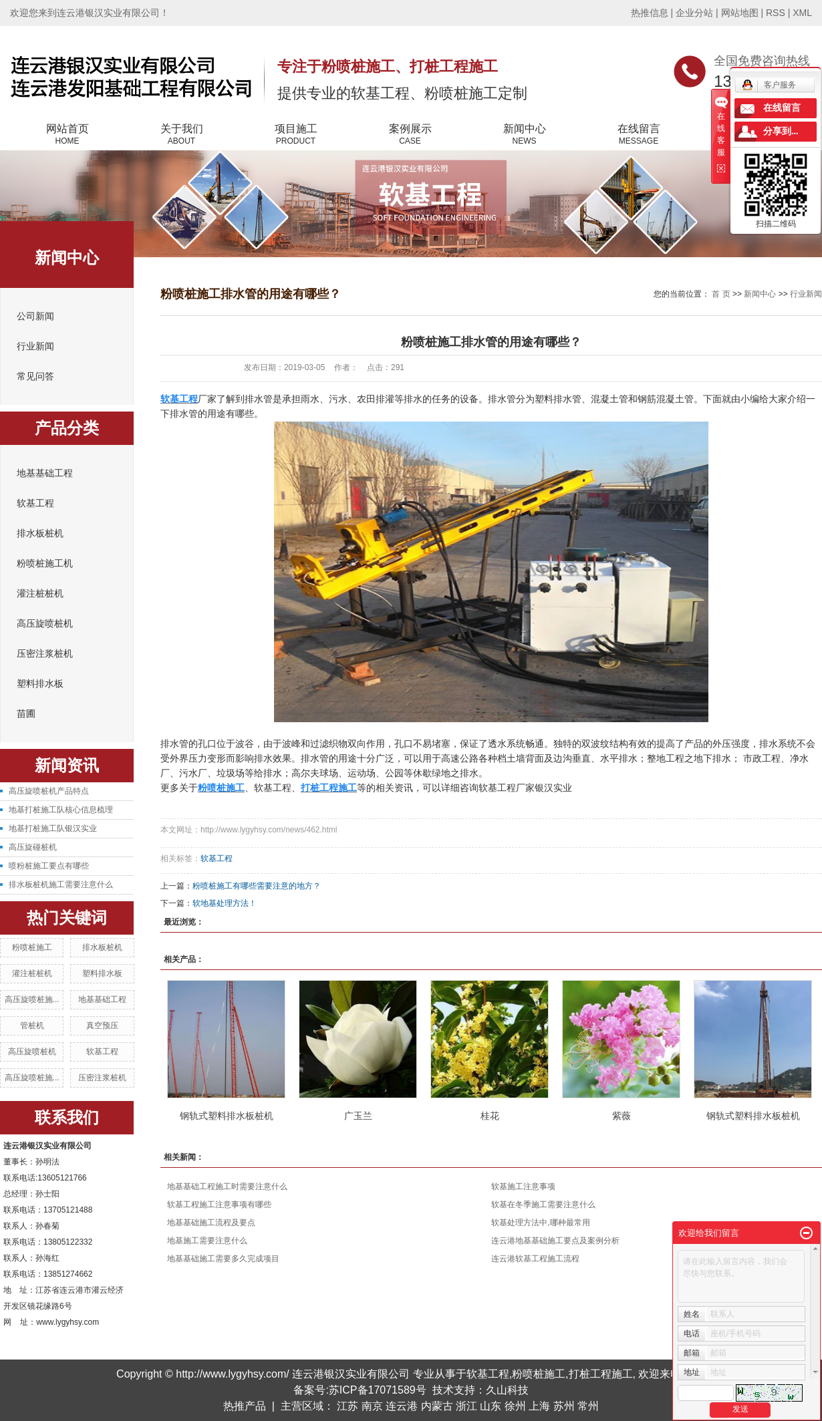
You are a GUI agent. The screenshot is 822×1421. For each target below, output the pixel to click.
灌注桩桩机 (40, 594)
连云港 (402, 1406)
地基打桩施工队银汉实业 (53, 828)
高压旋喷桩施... (32, 999)
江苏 (347, 1406)
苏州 (564, 1406)
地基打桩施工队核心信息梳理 (61, 809)
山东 (490, 1406)
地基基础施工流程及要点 (211, 1222)
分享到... (781, 131)
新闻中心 (524, 135)
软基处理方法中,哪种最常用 (540, 1222)
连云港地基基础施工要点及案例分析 (555, 1240)
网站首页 (67, 135)
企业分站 (694, 12)
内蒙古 (437, 1406)
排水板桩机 (40, 533)
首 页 (721, 294)
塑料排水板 (40, 684)
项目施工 (296, 135)
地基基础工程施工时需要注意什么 (227, 1186)
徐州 (515, 1406)
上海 (539, 1406)
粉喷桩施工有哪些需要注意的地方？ (256, 886)
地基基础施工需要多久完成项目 (223, 1258)
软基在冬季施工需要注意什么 (543, 1204)
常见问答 (35, 376)
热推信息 (649, 12)
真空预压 (102, 1025)
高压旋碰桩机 (33, 847)
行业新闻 (35, 346)
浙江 (466, 1406)
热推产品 (244, 1406)
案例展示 (410, 135)
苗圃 (26, 714)
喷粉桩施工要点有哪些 (49, 866)
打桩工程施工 (601, 1374)
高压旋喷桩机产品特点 (49, 791)
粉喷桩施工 (32, 947)
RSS (775, 12)
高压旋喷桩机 (45, 624)
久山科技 (507, 1390)
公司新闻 (35, 316)
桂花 (490, 1115)
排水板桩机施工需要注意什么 (61, 884)
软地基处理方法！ (224, 903)
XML (802, 12)
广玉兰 (358, 1115)
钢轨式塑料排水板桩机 (226, 1115)
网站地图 (740, 12)
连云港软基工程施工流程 (535, 1258)
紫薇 (621, 1115)
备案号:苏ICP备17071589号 (359, 1390)
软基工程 (35, 503)
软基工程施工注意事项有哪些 (219, 1204)
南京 (372, 1406)
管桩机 (32, 1025)
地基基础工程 (45, 473)
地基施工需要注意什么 (207, 1240)
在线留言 (638, 135)
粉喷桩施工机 (45, 564)
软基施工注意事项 (523, 1186)
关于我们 (181, 135)
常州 (588, 1406)
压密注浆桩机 (45, 654)
